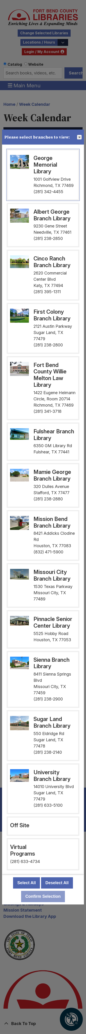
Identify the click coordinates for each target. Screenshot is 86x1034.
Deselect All (57, 882)
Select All (26, 882)
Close (79, 137)
